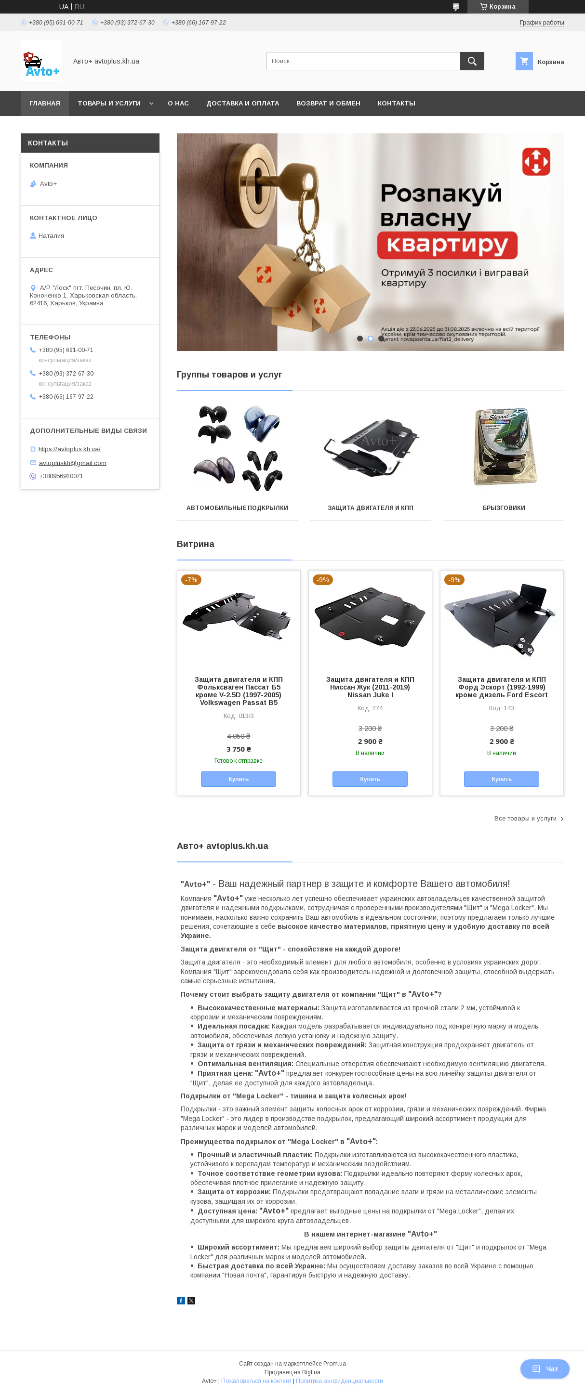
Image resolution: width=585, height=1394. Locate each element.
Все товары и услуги (525, 818)
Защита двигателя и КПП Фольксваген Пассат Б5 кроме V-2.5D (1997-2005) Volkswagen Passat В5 (239, 691)
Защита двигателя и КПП (370, 508)
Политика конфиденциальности (339, 1381)
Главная (44, 103)
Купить (238, 779)
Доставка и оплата (242, 103)
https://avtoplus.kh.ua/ (70, 449)
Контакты (396, 103)
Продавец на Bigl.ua (292, 1372)
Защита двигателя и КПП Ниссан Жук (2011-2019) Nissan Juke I (370, 687)
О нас (178, 103)
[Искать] (472, 61)
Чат (545, 1369)
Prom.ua (334, 1363)
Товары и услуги (109, 103)
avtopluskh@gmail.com (72, 462)
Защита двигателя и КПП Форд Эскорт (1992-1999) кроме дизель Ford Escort (501, 687)
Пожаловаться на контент (256, 1381)
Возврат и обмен (328, 103)
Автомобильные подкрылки (237, 508)
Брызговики (503, 508)
